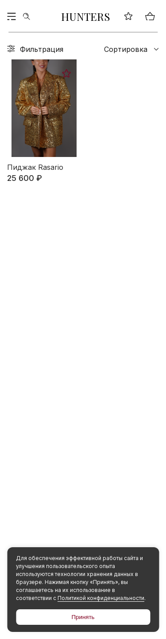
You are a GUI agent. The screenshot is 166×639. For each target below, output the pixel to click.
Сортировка (131, 49)
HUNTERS (85, 16)
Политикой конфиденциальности (101, 598)
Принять (82, 617)
